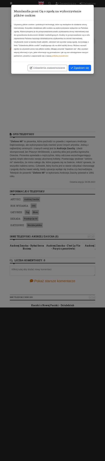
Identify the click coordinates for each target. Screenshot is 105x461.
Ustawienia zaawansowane (47, 67)
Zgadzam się (80, 67)
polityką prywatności (60, 56)
